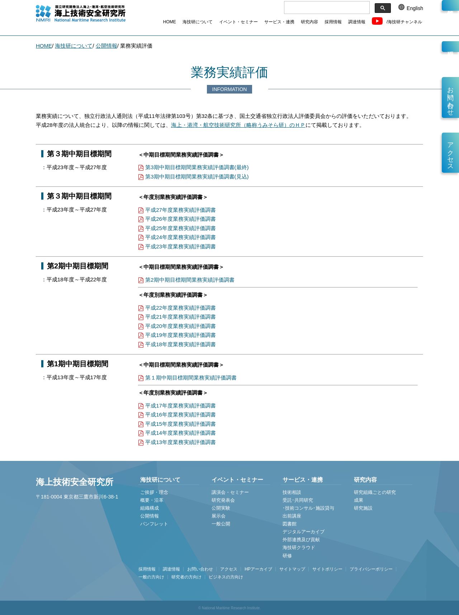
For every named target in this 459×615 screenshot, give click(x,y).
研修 (287, 555)
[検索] (326, 8)
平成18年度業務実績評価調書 (177, 344)
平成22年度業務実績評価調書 (177, 308)
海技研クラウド (299, 547)
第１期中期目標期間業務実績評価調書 (187, 378)
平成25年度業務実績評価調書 (177, 228)
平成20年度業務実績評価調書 (177, 326)
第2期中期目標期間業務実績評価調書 (186, 280)
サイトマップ (292, 569)
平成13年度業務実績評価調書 (177, 442)
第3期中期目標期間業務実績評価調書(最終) (193, 167)
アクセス (450, 152)
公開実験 (221, 508)
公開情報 (106, 46)
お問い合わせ (450, 97)
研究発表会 (223, 500)
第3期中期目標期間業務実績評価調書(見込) (193, 176)
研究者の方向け (186, 577)
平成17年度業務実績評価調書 (177, 405)
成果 (358, 500)
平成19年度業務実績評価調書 (177, 335)
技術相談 (292, 492)
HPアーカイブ (258, 569)
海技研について (198, 21)
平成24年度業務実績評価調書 (177, 237)
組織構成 (149, 508)
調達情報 (356, 21)
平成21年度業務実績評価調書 (177, 317)
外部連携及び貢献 (301, 539)
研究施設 (363, 508)
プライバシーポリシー (371, 569)
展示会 (219, 516)
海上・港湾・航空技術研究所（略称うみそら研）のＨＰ (238, 125)
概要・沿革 (152, 500)
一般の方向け (151, 577)
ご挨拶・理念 (154, 492)
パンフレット (154, 523)
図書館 (290, 523)
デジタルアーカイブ (304, 531)
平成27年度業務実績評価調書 (177, 210)
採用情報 (333, 21)
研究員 (450, 46)
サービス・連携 (279, 21)
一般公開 (221, 523)
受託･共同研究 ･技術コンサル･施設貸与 (308, 504)
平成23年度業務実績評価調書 (177, 246)
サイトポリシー (327, 569)
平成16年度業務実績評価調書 (177, 414)
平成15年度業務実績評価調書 (177, 424)
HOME (169, 21)
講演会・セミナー (230, 492)
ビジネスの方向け (226, 577)
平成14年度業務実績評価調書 (177, 433)
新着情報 (450, 5)
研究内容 (309, 21)
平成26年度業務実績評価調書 (177, 219)
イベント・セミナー (238, 21)
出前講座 (292, 516)
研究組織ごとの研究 (375, 492)
